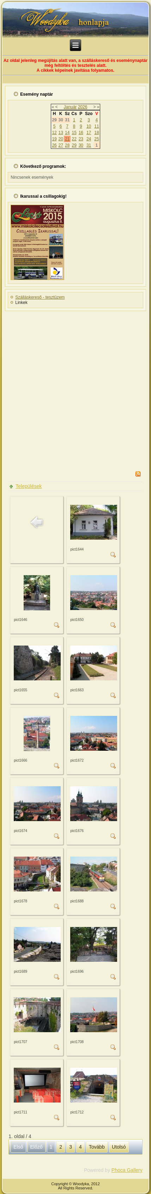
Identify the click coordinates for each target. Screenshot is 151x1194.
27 (61, 145)
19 (54, 138)
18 (96, 132)
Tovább (97, 1147)
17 (88, 132)
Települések (29, 486)
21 (67, 138)
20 (61, 138)
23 (81, 138)
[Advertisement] (75, 388)
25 (96, 138)
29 (74, 145)
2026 (82, 106)
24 (88, 138)
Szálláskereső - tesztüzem (40, 297)
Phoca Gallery (127, 1170)
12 (54, 132)
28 (67, 145)
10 (88, 126)
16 (81, 132)
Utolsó (119, 1147)
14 (67, 132)
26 (54, 145)
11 (96, 126)
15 (74, 132)
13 (61, 132)
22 (74, 138)
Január (70, 106)
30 (81, 145)
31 (88, 145)
